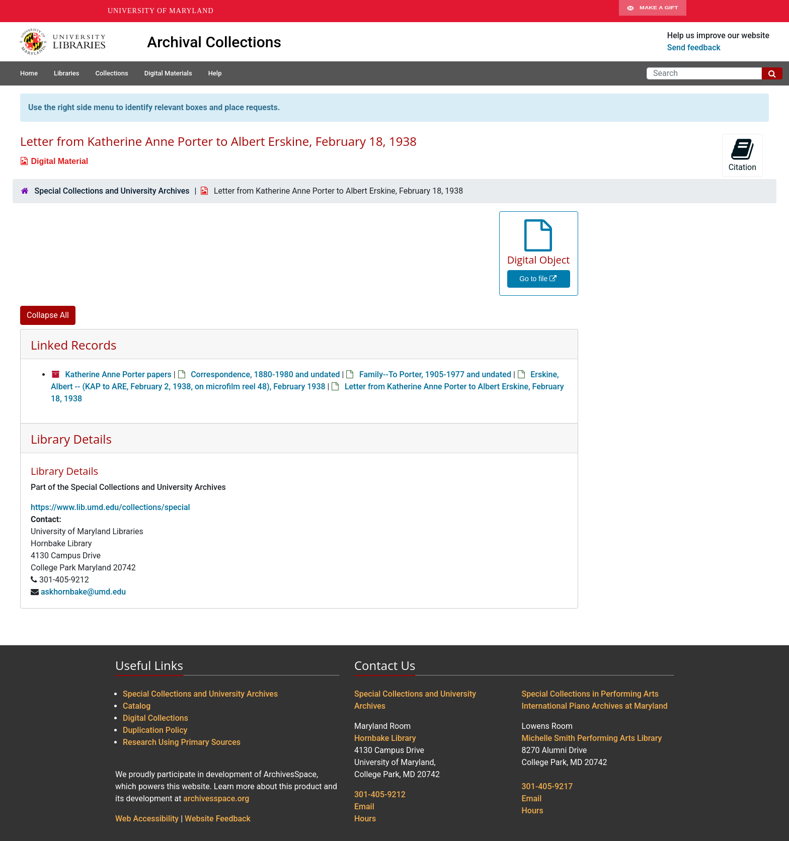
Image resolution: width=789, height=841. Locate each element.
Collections (111, 73)
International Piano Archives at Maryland (595, 706)
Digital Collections (155, 718)
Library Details (71, 439)
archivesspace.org (216, 798)
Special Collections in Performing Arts (590, 694)
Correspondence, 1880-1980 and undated (265, 374)
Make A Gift (652, 11)
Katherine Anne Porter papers (118, 374)
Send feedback (694, 47)
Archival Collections (214, 42)
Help (215, 73)
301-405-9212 (380, 794)
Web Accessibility (147, 818)
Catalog (136, 706)
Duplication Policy (155, 730)
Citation (742, 154)
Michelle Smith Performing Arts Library (592, 738)
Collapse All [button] (48, 315)
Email (364, 806)
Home (29, 73)
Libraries (67, 73)
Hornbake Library (385, 738)
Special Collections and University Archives (111, 191)
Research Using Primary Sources (182, 742)
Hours (365, 818)
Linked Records (73, 345)
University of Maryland (161, 11)
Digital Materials (168, 73)
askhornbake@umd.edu (83, 592)
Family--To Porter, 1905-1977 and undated (435, 374)
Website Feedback (218, 818)
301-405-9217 (547, 786)
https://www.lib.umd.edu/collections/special (110, 507)
